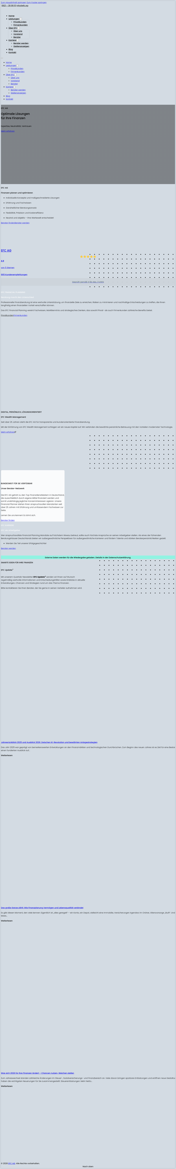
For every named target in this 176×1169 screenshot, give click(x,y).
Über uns (17, 31)
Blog (11, 49)
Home (11, 15)
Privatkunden (20, 22)
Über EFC (13, 28)
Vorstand (17, 34)
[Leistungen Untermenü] (21, 18)
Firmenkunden (20, 25)
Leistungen (14, 18)
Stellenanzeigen (21, 46)
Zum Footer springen (37, 2)
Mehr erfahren (8, 131)
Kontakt (12, 52)
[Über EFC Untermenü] (19, 28)
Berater (17, 37)
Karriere (12, 40)
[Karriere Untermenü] (18, 40)
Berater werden (20, 43)
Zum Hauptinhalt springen (13, 2)
